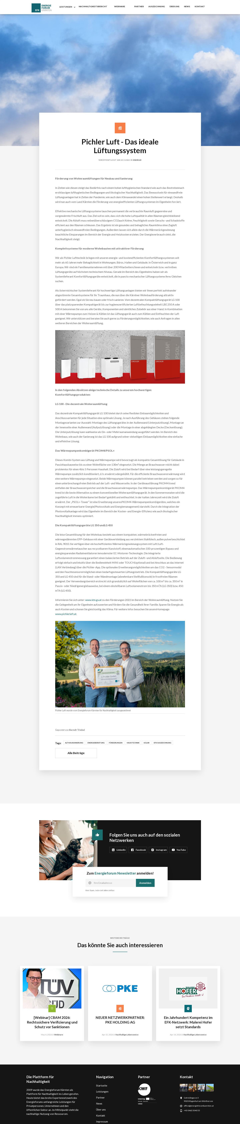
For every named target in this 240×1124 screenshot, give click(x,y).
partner (139, 6)
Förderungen (115, 743)
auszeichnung (156, 6)
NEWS (187, 6)
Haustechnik (133, 743)
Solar (146, 743)
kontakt (200, 6)
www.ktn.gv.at (93, 599)
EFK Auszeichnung (162, 743)
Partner (100, 1097)
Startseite (101, 1085)
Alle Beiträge (76, 753)
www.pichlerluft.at (65, 613)
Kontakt (100, 1115)
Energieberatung (96, 743)
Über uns (174, 6)
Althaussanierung (74, 743)
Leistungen (102, 1091)
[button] (66, 7)
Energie (137, 160)
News (99, 1103)
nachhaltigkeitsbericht (93, 6)
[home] (41, 7)
